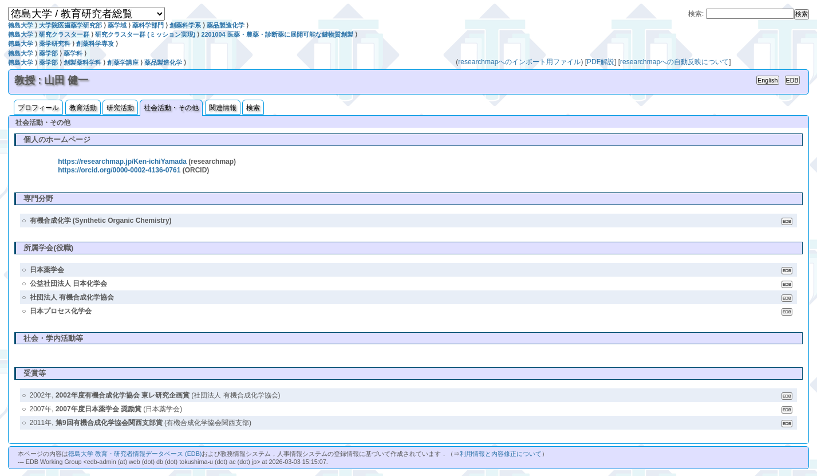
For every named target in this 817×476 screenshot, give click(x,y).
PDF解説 (600, 62)
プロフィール (38, 108)
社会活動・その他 (171, 108)
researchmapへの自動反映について (674, 62)
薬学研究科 (54, 43)
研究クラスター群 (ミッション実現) (145, 34)
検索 (253, 108)
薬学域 (117, 25)
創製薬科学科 (82, 62)
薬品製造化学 (225, 25)
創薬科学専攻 (95, 43)
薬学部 (48, 53)
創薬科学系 (185, 25)
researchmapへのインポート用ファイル (519, 62)
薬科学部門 (148, 25)
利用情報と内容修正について (501, 453)
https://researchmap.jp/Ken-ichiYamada (122, 162)
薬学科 (73, 53)
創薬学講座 (123, 62)
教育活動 (83, 108)
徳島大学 (20, 25)
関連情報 (222, 108)
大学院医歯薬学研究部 (70, 25)
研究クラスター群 (64, 34)
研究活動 (120, 108)
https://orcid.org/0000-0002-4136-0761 (119, 170)
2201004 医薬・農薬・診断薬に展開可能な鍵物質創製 (277, 34)
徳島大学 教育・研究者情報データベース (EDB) (135, 453)
